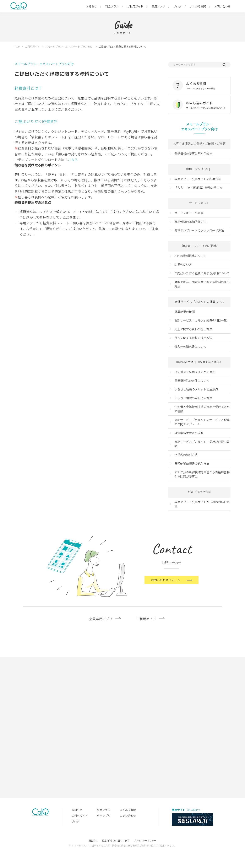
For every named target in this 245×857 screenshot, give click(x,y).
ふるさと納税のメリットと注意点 (196, 389)
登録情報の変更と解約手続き (193, 153)
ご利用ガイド (135, 6)
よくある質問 (198, 6)
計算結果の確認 (184, 311)
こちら (73, 159)
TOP (17, 46)
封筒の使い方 (183, 264)
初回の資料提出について (190, 256)
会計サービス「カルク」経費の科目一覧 (200, 320)
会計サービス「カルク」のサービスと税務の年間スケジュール (202, 422)
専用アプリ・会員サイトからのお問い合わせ (202, 504)
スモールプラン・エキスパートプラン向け (69, 46)
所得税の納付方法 (186, 455)
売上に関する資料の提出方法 (193, 329)
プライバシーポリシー (145, 840)
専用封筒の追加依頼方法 (190, 222)
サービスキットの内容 (188, 213)
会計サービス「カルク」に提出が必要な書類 (202, 444)
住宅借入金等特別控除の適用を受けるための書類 (202, 409)
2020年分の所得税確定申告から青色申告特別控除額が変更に (202, 474)
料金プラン (112, 6)
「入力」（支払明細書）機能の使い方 (198, 187)
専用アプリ (158, 6)
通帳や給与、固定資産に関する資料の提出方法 (202, 284)
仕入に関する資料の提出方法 (193, 338)
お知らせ (91, 6)
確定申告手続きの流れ (188, 433)
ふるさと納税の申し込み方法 (193, 398)
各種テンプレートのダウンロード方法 (199, 230)
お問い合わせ (222, 6)
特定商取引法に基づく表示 (115, 840)
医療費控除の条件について (191, 380)
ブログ (177, 6)
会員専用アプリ (100, 622)
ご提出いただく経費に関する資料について (122, 46)
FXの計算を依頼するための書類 (194, 372)
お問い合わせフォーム (165, 583)
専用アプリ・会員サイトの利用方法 (197, 179)
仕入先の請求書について (190, 346)
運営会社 (93, 840)
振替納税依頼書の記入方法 (191, 463)
